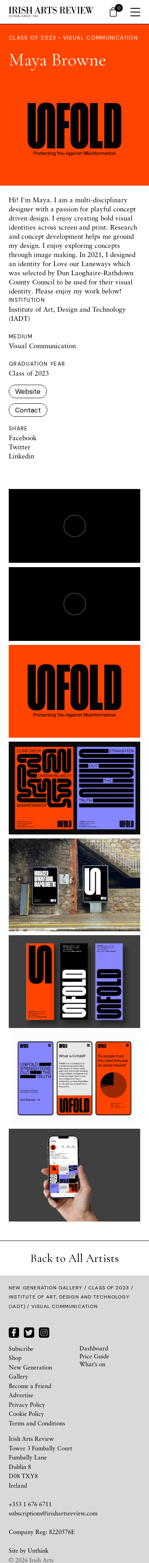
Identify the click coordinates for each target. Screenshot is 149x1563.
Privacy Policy (27, 1404)
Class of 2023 (109, 1288)
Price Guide (94, 1356)
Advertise (21, 1394)
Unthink (38, 1550)
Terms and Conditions (37, 1423)
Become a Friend (30, 1385)
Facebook (23, 437)
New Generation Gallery (45, 1288)
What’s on (92, 1363)
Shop (15, 1357)
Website (28, 391)
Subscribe (21, 1348)
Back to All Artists (74, 1258)
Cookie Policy (26, 1413)
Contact (28, 410)
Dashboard (93, 1348)
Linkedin (21, 456)
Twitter (20, 447)
